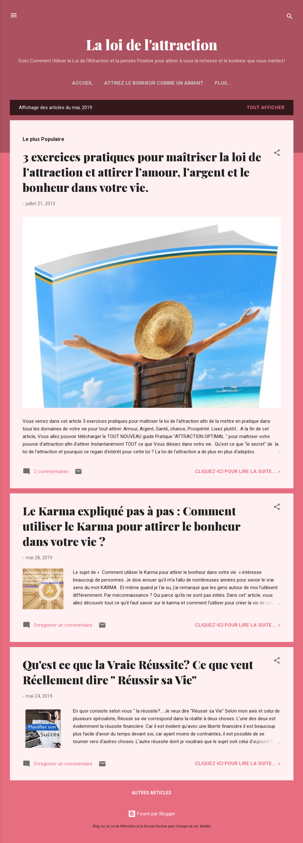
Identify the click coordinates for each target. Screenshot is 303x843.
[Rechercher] (289, 17)
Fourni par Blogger (151, 814)
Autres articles (151, 792)
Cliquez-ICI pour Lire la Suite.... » (238, 471)
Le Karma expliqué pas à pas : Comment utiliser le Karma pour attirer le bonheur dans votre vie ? (131, 526)
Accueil (82, 83)
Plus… (223, 83)
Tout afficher (266, 107)
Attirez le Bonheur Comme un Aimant (153, 83)
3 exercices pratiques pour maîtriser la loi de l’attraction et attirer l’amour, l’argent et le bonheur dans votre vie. (142, 172)
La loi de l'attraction (151, 44)
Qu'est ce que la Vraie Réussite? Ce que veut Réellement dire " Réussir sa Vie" (138, 672)
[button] (277, 154)
